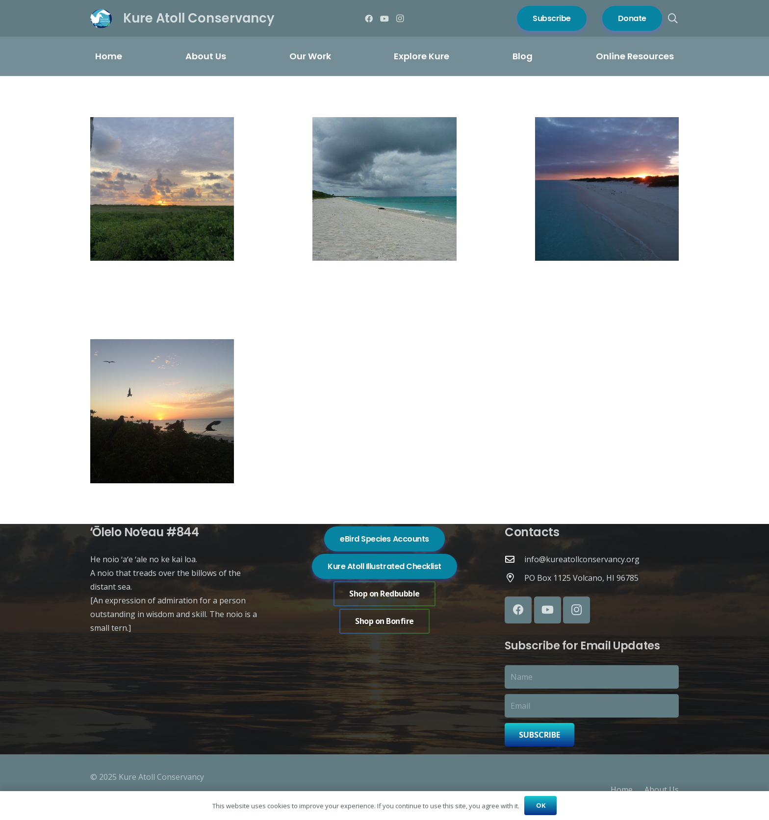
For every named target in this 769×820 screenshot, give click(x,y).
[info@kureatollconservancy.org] (514, 559)
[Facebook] (369, 18)
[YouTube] (384, 18)
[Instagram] (400, 18)
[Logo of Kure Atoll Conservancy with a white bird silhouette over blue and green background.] (101, 18)
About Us (661, 789)
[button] (673, 18)
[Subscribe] (552, 18)
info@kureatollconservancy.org (582, 559)
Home (622, 789)
